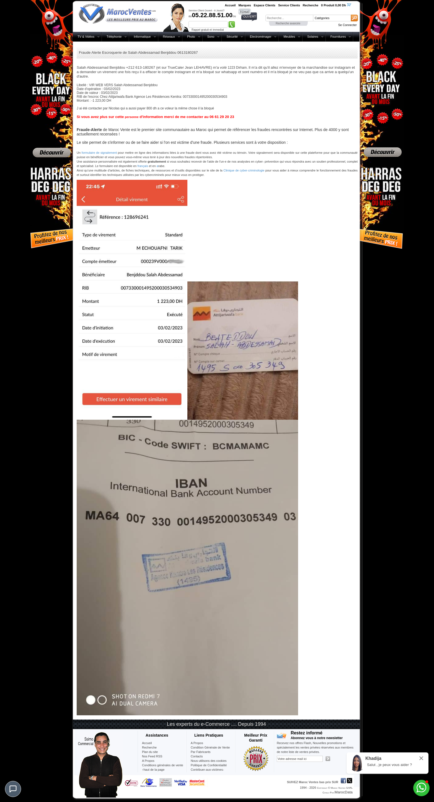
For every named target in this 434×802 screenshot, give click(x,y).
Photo (191, 36)
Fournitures (338, 36)
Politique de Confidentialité (209, 765)
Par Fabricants (201, 752)
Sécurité (231, 36)
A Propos (197, 743)
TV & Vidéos (86, 36)
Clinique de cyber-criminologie (243, 170)
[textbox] (289, 18)
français (143, 166)
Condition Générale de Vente (210, 747)
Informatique (142, 36)
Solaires (312, 36)
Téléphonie (114, 36)
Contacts (197, 756)
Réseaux (169, 36)
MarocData (344, 792)
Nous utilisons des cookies (209, 760)
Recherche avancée (288, 23)
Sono (211, 36)
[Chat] (13, 789)
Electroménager (261, 36)
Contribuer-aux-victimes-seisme (207, 772)
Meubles (289, 36)
